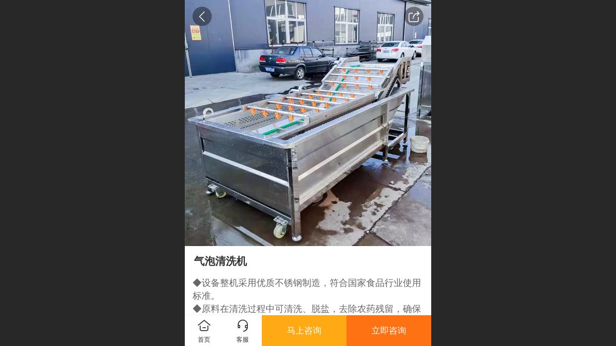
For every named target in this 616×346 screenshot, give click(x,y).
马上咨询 (304, 330)
